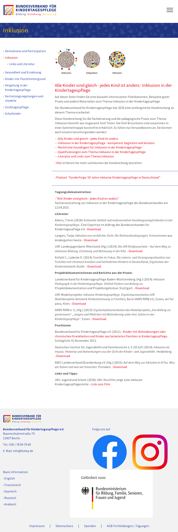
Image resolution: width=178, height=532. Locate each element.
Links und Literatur (22, 64)
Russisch (10, 498)
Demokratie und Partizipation (25, 51)
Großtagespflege (17, 107)
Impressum (37, 526)
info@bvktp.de (23, 451)
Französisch (12, 485)
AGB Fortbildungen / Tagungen (128, 526)
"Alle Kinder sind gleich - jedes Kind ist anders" (87, 198)
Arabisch (10, 504)
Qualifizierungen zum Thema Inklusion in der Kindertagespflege (102, 152)
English (9, 478)
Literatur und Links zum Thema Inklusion (86, 156)
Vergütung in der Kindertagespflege (18, 87)
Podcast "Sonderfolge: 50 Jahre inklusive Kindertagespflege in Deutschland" (108, 177)
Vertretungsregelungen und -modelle (25, 98)
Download (94, 229)
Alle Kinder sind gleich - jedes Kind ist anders (88, 139)
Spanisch (10, 491)
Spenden (90, 526)
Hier (59, 163)
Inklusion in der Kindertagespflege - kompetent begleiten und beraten (106, 143)
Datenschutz (64, 526)
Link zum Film (100, 384)
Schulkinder (13, 113)
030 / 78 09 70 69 (20, 444)
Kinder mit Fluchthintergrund (25, 79)
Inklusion (11, 58)
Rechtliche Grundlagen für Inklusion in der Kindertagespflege (100, 147)
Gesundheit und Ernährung (23, 72)
